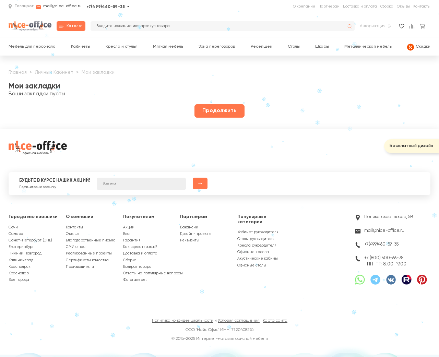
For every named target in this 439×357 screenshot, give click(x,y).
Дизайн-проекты (195, 234)
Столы (294, 47)
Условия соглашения (239, 321)
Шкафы (322, 47)
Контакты (421, 6)
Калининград (21, 260)
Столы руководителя (255, 239)
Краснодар (19, 273)
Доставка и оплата (360, 6)
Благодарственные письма (91, 240)
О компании (304, 6)
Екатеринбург (21, 247)
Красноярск (20, 267)
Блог (127, 234)
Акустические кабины (257, 258)
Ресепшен (261, 47)
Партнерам (329, 6)
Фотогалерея (135, 280)
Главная (18, 72)
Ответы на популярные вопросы (153, 273)
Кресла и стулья (122, 47)
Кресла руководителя (256, 245)
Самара (16, 234)
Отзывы (403, 6)
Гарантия (132, 240)
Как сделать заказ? (140, 247)
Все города (19, 280)
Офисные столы (251, 265)
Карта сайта (275, 321)
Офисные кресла (253, 252)
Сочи (13, 227)
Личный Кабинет (54, 72)
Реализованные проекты (89, 253)
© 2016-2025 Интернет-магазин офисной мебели (219, 339)
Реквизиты (189, 240)
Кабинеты (80, 47)
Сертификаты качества (87, 260)
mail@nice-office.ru (59, 7)
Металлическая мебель (368, 47)
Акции (128, 227)
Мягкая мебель (168, 47)
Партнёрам (193, 217)
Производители (80, 267)
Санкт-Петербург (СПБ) (30, 240)
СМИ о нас (75, 247)
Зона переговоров (217, 47)
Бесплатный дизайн (411, 146)
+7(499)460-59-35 (105, 7)
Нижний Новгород (25, 253)
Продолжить (219, 111)
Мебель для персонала (32, 47)
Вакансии (189, 227)
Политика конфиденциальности (182, 321)
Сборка (386, 6)
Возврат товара (137, 267)
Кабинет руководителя (257, 232)
